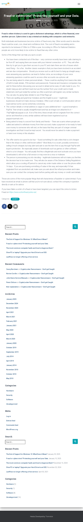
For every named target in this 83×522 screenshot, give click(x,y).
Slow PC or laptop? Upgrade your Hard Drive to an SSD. (26, 252)
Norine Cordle (11, 273)
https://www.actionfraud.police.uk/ (22, 192)
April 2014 (10, 361)
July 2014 (9, 356)
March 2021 (10, 317)
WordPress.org (12, 429)
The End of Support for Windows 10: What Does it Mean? (27, 239)
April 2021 (10, 312)
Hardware (10, 391)
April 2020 (10, 334)
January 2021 (11, 325)
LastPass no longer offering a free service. (22, 257)
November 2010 (12, 370)
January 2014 (11, 365)
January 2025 (11, 299)
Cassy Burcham (12, 269)
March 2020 (10, 339)
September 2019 (12, 352)
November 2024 (12, 308)
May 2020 (9, 330)
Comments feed (12, 425)
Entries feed (10, 421)
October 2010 (11, 374)
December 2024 (12, 303)
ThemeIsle (49, 516)
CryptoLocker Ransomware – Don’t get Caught (37, 269)
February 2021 (11, 321)
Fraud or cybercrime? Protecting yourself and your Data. (27, 244)
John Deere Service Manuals (17, 278)
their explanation (12, 287)
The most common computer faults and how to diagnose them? (29, 248)
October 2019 (11, 347)
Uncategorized (11, 404)
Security (15, 199)
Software (9, 399)
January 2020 (11, 343)
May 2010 (9, 378)
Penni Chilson (11, 282)
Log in (8, 416)
